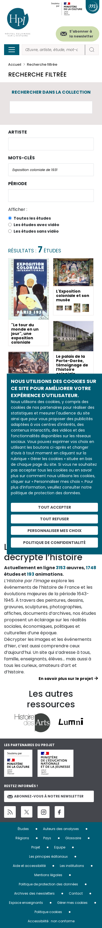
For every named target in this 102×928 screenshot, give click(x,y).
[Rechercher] (53, 50)
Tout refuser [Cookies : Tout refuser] (54, 518)
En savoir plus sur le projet (66, 678)
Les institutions (72, 865)
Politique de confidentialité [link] (54, 542)
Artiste (17, 132)
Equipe (59, 847)
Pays (47, 838)
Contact (76, 893)
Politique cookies (48, 912)
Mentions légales (48, 875)
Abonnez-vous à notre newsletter (45, 796)
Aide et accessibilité (29, 865)
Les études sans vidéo (36, 231)
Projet (35, 847)
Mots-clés (21, 158)
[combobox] (51, 144)
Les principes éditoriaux (48, 856)
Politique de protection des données (48, 884)
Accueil (14, 64)
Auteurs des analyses (61, 828)
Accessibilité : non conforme (51, 921)
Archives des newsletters (34, 893)
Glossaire (73, 838)
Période (17, 183)
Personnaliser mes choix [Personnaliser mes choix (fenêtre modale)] (54, 530)
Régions (22, 838)
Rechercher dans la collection (51, 92)
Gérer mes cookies (72, 902)
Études (23, 828)
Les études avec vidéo (36, 224)
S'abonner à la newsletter (81, 34)
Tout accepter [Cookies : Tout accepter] (54, 507)
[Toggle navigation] (11, 49)
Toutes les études (32, 218)
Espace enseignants (26, 902)
